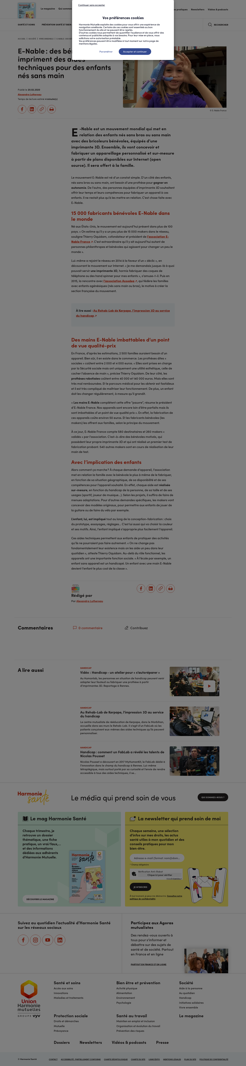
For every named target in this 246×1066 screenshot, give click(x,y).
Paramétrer (106, 51)
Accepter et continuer (135, 51)
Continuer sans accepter (91, 5)
